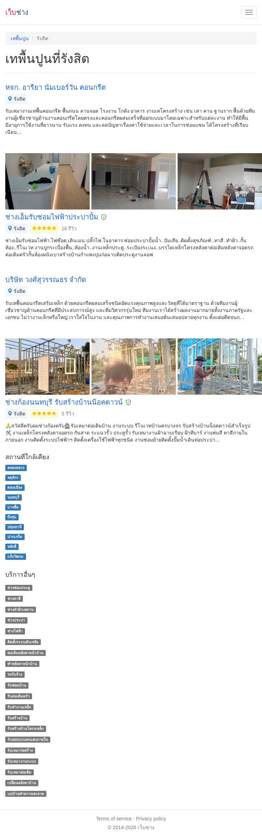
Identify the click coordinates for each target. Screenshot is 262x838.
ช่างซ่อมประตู (18, 588)
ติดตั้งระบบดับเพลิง (22, 642)
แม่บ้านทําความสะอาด (25, 794)
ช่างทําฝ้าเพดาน (20, 609)
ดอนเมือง (14, 487)
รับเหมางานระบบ (21, 761)
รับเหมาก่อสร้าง (20, 750)
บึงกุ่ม (11, 517)
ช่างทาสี (13, 598)
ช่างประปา (16, 620)
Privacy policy (151, 818)
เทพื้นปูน (20, 38)
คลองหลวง (15, 467)
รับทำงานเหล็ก (19, 707)
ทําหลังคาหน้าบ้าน (22, 664)
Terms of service (114, 818)
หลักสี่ (11, 546)
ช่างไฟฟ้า (15, 631)
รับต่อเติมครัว (18, 696)
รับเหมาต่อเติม (19, 772)
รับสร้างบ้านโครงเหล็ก (25, 729)
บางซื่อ (12, 507)
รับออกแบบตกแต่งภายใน (27, 739)
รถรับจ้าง (14, 675)
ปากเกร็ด (14, 536)
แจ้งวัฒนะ (15, 556)
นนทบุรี (13, 497)
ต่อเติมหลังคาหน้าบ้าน (25, 653)
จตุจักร (12, 477)
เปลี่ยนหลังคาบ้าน (21, 783)
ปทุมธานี (14, 527)
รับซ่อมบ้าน (16, 685)
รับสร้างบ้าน (17, 718)
